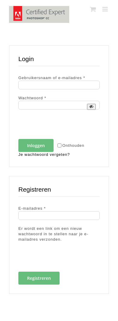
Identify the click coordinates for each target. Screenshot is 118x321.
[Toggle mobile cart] (93, 9)
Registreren (39, 278)
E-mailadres (32, 208)
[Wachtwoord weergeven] (91, 107)
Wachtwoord (32, 98)
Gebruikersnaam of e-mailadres (51, 78)
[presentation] (59, 126)
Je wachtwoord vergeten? (44, 154)
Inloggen (36, 145)
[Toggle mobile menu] (105, 9)
